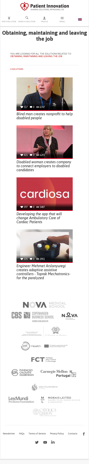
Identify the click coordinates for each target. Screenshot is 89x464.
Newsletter (9, 433)
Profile (44, 19)
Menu (62, 19)
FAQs (21, 433)
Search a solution (27, 19)
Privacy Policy (57, 433)
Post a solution (9, 19)
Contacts (72, 433)
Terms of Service (37, 433)
